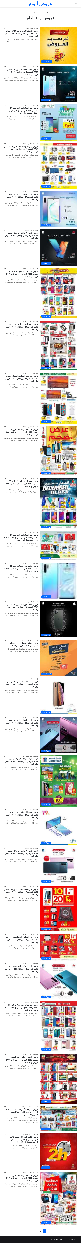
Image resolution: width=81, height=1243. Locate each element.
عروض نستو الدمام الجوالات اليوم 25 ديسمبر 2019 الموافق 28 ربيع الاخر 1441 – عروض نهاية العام (21, 432)
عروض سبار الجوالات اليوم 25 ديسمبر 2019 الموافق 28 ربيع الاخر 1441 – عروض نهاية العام (21, 327)
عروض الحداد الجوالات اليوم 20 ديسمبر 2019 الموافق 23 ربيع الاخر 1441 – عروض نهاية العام (21, 607)
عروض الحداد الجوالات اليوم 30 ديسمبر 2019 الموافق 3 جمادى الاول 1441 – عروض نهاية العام (23, 72)
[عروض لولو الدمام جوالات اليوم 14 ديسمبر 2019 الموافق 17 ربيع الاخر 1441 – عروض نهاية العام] (58, 947)
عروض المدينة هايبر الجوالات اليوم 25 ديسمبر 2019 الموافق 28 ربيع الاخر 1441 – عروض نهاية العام (21, 274)
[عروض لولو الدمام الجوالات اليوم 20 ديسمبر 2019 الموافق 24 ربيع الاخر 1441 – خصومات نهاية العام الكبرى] (58, 545)
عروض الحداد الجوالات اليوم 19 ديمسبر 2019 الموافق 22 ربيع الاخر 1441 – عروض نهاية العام (21, 723)
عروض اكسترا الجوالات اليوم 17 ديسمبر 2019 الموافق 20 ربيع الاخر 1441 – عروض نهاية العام (21, 815)
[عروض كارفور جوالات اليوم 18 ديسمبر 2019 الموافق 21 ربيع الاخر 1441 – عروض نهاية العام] (58, 781)
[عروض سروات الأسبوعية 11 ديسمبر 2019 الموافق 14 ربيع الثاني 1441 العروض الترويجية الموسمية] (58, 1118)
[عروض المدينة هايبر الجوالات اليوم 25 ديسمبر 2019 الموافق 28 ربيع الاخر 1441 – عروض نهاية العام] (58, 293)
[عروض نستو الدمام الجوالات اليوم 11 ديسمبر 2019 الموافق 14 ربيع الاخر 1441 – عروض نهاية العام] (58, 1198)
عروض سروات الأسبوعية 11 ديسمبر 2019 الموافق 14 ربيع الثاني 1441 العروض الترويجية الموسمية (21, 1112)
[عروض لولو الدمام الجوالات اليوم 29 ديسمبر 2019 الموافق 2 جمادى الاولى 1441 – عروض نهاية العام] (58, 122)
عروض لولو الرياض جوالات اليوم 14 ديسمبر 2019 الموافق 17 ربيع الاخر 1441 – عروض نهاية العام (21, 892)
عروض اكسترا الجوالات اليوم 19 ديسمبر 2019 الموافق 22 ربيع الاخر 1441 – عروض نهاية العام (21, 684)
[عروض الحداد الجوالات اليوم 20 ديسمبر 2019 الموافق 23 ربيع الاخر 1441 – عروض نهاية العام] (58, 619)
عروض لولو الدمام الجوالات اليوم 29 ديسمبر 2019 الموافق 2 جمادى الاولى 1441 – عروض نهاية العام (23, 110)
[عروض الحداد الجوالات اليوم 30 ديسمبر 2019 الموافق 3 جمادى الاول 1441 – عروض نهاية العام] (58, 84)
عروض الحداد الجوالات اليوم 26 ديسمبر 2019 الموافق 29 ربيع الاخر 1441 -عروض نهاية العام (22, 197)
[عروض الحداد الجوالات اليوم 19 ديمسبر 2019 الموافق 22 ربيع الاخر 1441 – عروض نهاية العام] (58, 735)
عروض (70, 1239)
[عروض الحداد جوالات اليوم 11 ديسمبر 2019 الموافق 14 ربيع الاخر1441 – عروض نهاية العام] (58, 981)
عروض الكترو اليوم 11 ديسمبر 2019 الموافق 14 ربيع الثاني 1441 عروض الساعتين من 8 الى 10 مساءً (24, 1139)
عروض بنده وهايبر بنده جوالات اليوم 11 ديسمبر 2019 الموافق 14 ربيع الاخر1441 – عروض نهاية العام (21, 1007)
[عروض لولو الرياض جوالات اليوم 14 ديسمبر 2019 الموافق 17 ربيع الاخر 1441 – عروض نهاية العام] (58, 908)
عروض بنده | (64, 1239)
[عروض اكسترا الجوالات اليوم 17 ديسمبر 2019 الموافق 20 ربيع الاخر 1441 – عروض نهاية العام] (58, 827)
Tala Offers (34, 640)
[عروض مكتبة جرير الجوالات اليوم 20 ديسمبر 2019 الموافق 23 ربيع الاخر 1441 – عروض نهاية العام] (58, 581)
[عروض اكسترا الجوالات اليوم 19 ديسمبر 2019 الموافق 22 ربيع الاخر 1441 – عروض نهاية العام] (58, 696)
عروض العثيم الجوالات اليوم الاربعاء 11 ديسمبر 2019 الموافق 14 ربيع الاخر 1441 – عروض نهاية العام (21, 1060)
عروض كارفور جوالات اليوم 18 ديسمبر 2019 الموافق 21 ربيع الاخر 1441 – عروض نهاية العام (21, 761)
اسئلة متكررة (52, 1239)
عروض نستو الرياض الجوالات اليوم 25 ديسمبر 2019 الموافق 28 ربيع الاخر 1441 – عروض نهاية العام (21, 484)
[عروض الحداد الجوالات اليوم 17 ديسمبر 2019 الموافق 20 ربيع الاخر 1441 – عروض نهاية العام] (58, 865)
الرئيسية (45, 12)
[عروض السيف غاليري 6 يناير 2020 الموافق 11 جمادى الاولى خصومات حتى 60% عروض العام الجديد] (58, 45)
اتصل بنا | (58, 1239)
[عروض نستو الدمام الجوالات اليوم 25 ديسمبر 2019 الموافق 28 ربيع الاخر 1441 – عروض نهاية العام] (58, 450)
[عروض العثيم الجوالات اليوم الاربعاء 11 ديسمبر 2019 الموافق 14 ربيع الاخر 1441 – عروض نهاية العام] (58, 1079)
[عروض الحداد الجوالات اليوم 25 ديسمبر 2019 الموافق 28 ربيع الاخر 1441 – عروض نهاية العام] (58, 247)
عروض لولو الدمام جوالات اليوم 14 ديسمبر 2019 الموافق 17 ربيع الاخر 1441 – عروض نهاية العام (21, 940)
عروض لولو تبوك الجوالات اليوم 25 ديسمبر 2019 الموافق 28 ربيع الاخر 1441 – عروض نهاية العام (21, 378)
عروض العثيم (76, 1239)
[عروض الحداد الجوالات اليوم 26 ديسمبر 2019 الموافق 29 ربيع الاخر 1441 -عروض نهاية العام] (58, 209)
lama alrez (34, 1107)
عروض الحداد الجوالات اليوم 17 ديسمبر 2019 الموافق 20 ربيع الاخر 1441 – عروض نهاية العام (21, 853)
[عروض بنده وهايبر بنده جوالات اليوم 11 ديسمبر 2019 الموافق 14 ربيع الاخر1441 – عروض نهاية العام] (58, 1026)
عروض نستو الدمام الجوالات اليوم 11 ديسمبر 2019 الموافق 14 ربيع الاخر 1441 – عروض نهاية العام (21, 1178)
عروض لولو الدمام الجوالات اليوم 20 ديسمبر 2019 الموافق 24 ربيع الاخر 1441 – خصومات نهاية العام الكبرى (21, 537)
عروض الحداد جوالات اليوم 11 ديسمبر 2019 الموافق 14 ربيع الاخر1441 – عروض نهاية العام (21, 969)
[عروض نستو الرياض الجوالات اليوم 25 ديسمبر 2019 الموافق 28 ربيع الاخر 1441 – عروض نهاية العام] (58, 503)
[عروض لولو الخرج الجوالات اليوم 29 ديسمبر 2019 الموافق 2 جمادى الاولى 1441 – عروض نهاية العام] (58, 165)
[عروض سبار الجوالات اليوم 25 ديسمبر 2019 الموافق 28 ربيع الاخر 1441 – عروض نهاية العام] (58, 345)
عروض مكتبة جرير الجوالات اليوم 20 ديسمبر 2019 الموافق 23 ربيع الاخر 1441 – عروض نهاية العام (21, 568)
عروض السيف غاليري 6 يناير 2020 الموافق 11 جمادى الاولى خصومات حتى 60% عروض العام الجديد (21, 33)
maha (35, 28)
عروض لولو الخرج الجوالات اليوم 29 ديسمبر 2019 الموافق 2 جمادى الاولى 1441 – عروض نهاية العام (21, 149)
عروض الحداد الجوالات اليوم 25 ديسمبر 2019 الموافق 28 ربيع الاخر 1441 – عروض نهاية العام (21, 235)
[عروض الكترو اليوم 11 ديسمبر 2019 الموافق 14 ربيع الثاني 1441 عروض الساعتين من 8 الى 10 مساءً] (58, 1151)
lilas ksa (35, 66)
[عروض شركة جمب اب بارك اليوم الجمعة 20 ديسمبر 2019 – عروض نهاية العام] (58, 658)
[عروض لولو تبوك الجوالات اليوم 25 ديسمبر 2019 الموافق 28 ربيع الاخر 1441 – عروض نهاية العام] (58, 398)
